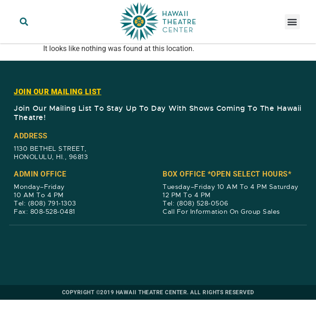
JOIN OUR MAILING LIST (58, 91)
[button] (23, 21)
